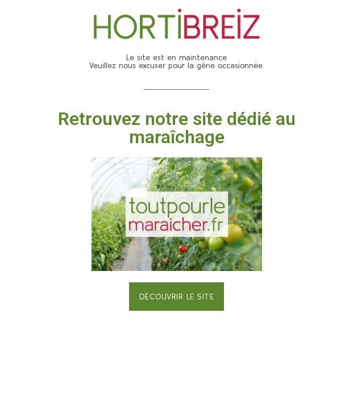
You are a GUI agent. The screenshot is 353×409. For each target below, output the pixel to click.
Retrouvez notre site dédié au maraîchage (177, 128)
